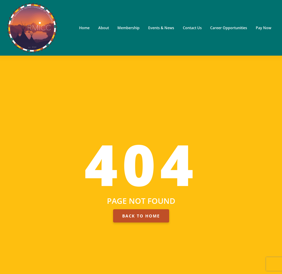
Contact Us (192, 27)
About (103, 27)
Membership (128, 27)
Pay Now (263, 27)
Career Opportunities (228, 27)
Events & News (161, 27)
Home (84, 27)
